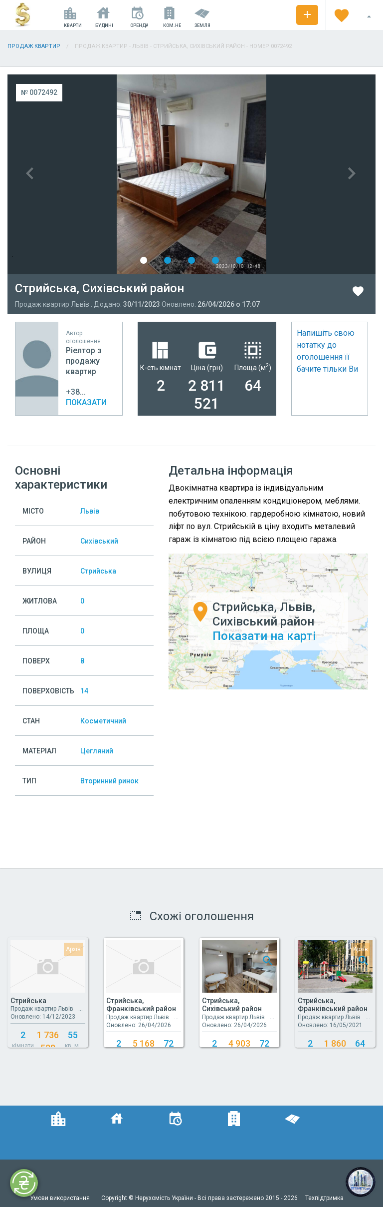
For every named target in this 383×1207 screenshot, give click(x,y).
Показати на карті (264, 635)
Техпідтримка (324, 1198)
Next (284, 174)
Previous (99, 174)
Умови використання (60, 1198)
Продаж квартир (33, 46)
